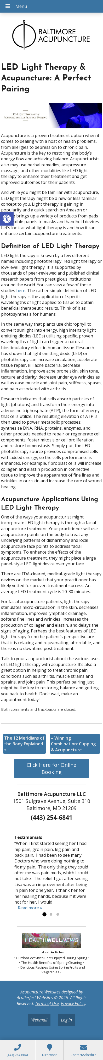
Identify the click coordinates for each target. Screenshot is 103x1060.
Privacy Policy (73, 1003)
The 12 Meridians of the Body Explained (24, 744)
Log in (66, 1020)
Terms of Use (47, 1003)
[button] (7, 219)
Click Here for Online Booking (51, 768)
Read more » (30, 908)
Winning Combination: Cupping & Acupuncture (73, 744)
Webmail (39, 1020)
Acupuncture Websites (40, 992)
